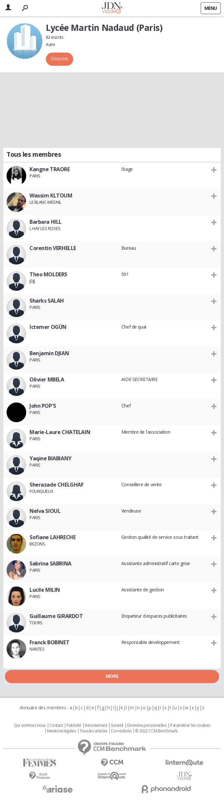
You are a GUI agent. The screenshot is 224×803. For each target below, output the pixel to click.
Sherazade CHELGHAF (56, 484)
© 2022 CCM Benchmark (156, 731)
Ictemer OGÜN (48, 327)
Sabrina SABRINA (50, 563)
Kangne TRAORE (50, 169)
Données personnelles (147, 725)
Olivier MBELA (47, 379)
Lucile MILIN (45, 589)
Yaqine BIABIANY (50, 458)
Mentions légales (61, 731)
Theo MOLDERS (48, 274)
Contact (56, 725)
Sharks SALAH (47, 300)
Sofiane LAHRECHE (52, 537)
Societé (117, 725)
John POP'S (43, 405)
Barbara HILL (46, 221)
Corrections (121, 731)
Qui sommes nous (30, 725)
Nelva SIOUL (45, 511)
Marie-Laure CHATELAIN (60, 432)
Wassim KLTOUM (51, 195)
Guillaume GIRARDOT (56, 616)
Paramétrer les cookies (190, 725)
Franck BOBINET (49, 642)
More (112, 676)
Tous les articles (93, 731)
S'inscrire (59, 59)
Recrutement (96, 725)
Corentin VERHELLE (53, 248)
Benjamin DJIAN (49, 353)
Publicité (74, 725)
